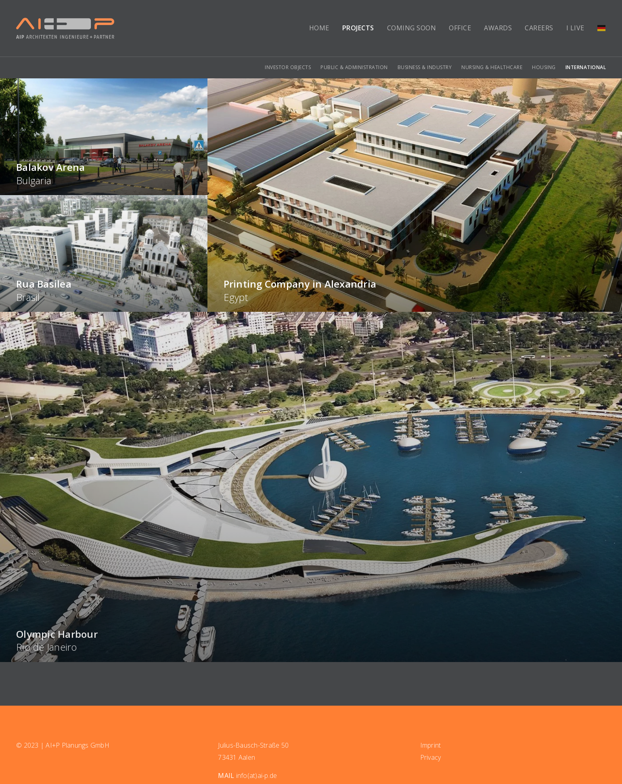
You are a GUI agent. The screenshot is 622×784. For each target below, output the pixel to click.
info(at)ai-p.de (256, 775)
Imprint (430, 745)
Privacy (430, 757)
